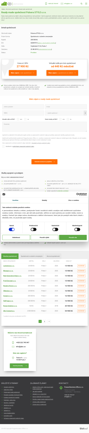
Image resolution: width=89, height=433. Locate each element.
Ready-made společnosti (25, 9)
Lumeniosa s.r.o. (9, 266)
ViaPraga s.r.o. (8, 301)
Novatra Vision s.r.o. (10, 286)
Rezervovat (81, 265)
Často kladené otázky (9, 413)
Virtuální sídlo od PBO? (8, 119)
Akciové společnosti (53, 256)
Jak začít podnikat (37, 391)
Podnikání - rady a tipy (9, 400)
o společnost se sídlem (60, 73)
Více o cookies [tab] (73, 200)
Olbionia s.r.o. (8, 291)
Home (3, 9)
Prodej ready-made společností (12, 392)
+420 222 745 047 (53, 3)
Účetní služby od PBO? (51, 119)
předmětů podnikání (62, 191)
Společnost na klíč (8, 405)
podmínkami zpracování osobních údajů (23, 146)
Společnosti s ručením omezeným (32, 256)
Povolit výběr (44, 237)
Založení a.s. (7, 410)
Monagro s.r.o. (8, 271)
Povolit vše (73, 237)
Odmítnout (16, 237)
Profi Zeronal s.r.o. (9, 281)
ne (28, 119)
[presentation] (17, 153)
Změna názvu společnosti (39, 404)
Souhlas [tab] (15, 200)
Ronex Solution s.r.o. (10, 306)
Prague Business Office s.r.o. (73, 387)
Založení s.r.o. (7, 408)
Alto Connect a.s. (9, 311)
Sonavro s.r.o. (8, 296)
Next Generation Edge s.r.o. (12, 276)
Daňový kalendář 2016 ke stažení (41, 396)
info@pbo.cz (68, 3)
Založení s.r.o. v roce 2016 (39, 394)
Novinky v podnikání (9, 402)
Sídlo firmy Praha (8, 389)
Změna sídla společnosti (39, 402)
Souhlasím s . (20, 146)
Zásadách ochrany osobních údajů (41, 143)
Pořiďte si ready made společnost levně (43, 399)
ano (21, 119)
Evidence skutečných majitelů (11, 397)
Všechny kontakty (18, 365)
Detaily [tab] (44, 200)
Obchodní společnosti (12, 9)
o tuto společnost (21, 73)
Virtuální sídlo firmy (9, 387)
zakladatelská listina (45, 49)
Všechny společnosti (10, 256)
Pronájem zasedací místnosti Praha (13, 395)
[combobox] (66, 112)
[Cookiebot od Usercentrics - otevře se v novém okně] (78, 194)
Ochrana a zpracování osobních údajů (14, 418)
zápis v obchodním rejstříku (46, 43)
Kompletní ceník (8, 415)
